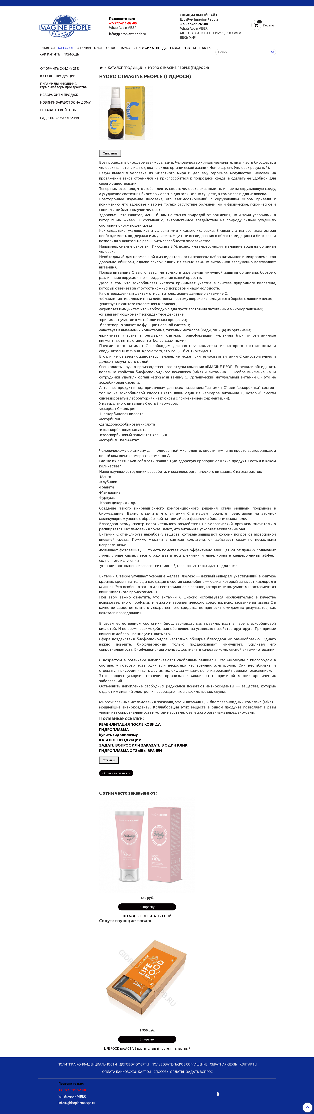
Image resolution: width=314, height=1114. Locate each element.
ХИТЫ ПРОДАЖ (66, 95)
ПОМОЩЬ (71, 54)
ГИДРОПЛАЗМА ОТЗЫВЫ (59, 118)
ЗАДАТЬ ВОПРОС (199, 1072)
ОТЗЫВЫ (84, 48)
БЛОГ (98, 48)
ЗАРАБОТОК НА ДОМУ (73, 102)
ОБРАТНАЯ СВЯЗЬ (223, 1064)
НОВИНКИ (47, 102)
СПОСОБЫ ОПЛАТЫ (169, 1072)
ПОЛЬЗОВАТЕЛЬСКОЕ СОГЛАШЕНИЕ (179, 1064)
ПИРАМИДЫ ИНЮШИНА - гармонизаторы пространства (63, 85)
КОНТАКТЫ (202, 48)
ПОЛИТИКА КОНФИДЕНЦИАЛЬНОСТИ (87, 1064)
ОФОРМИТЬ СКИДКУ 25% (60, 68)
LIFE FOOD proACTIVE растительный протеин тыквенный (147, 1048)
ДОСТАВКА (171, 48)
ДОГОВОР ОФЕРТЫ (134, 1064)
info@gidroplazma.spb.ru (127, 34)
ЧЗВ (187, 48)
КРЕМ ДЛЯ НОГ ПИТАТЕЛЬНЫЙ (147, 916)
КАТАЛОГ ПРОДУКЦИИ (125, 68)
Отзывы (109, 760)
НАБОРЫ (46, 95)
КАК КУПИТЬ (50, 54)
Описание (110, 153)
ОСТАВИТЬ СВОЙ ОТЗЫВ (59, 110)
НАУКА (125, 48)
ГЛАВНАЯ (47, 48)
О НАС (111, 48)
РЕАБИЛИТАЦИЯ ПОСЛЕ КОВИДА (130, 724)
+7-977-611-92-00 (123, 23)
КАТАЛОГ (66, 48)
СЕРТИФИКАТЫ (146, 48)
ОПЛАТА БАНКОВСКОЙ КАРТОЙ (126, 1072)
